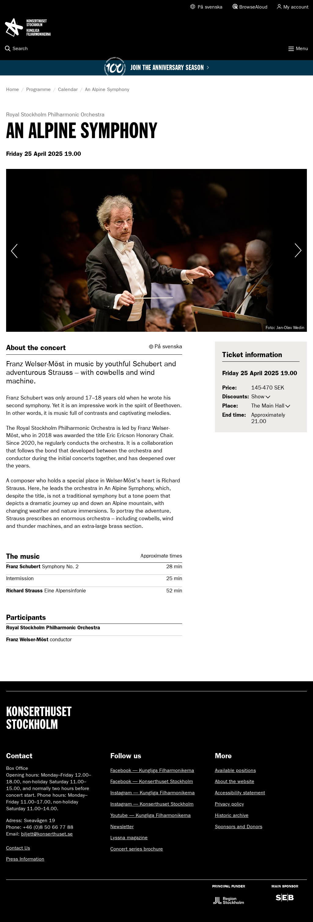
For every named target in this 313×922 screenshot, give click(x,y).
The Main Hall (267, 406)
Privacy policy (229, 804)
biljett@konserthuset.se (47, 834)
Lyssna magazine (129, 837)
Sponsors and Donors (238, 826)
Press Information (25, 859)
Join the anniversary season (170, 67)
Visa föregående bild (15, 250)
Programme (38, 89)
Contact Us (18, 848)
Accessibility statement (240, 793)
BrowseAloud (253, 7)
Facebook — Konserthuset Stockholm (151, 781)
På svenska (210, 7)
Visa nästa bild (298, 250)
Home (12, 89)
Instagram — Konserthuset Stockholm (151, 804)
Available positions (235, 770)
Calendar (68, 89)
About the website (234, 781)
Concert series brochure (136, 849)
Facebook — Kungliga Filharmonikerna (152, 770)
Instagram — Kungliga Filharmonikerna (152, 793)
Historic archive (232, 815)
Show (257, 396)
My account (295, 7)
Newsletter (122, 826)
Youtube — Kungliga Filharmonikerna (150, 815)
